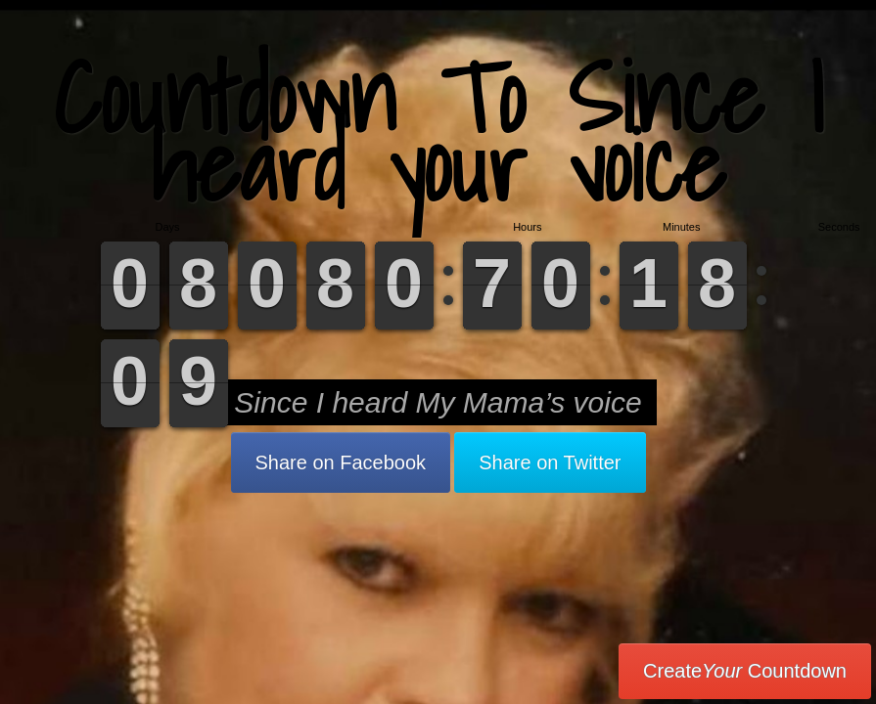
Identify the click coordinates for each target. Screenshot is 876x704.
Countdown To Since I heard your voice (438, 131)
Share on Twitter (550, 462)
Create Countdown (745, 671)
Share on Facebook (341, 462)
